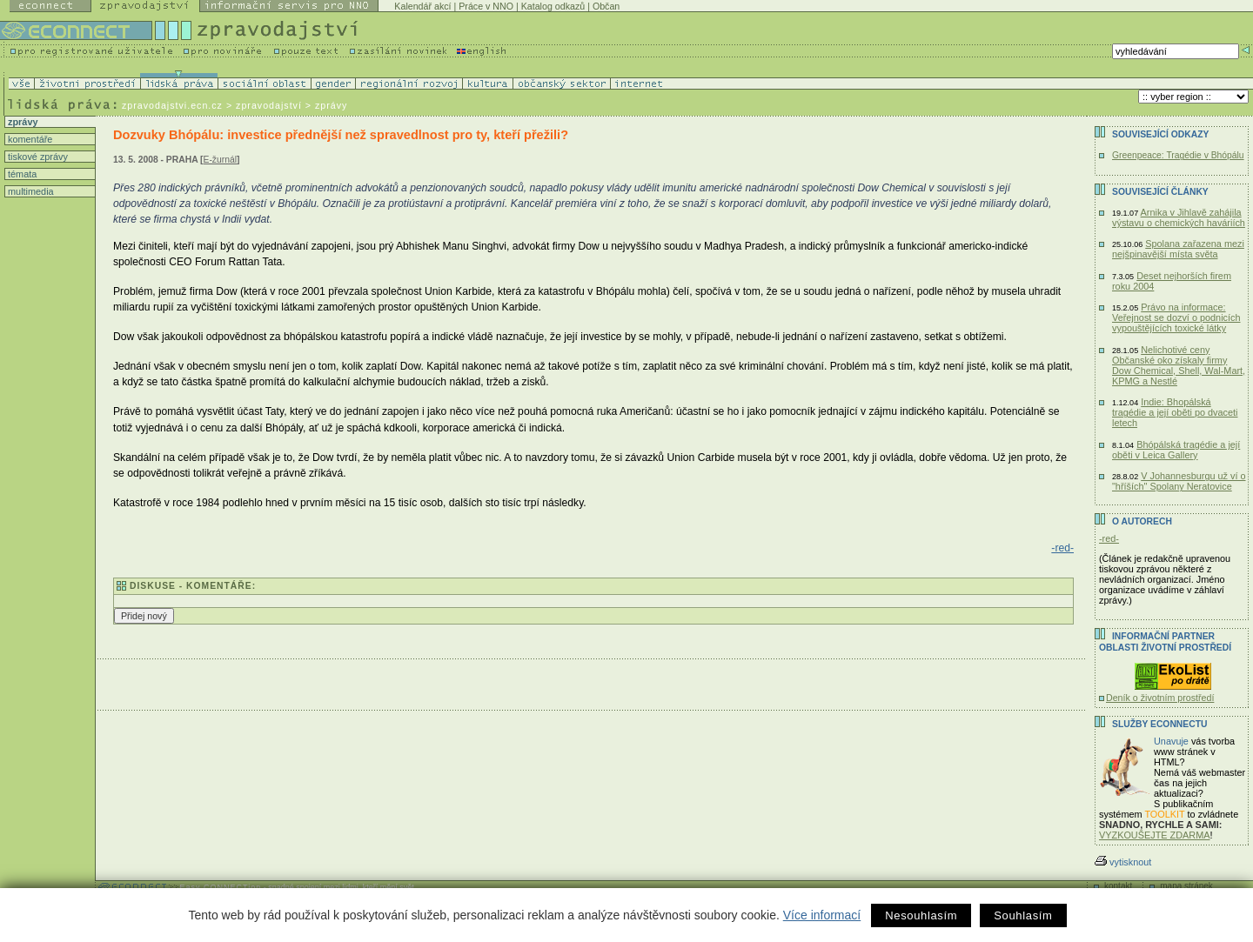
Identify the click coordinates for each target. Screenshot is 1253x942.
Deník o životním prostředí (1160, 697)
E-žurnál (220, 159)
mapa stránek (1186, 886)
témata (21, 174)
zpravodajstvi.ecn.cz (172, 105)
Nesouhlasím (921, 915)
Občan (606, 6)
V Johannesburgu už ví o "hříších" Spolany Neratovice (1179, 481)
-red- (1062, 548)
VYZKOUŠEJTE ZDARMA (1154, 835)
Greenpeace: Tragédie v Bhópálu (1178, 155)
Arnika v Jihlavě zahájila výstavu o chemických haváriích (1178, 217)
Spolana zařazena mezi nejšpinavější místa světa (1178, 248)
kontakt (1118, 886)
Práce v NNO (486, 6)
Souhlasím (1023, 915)
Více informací (822, 915)
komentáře (28, 139)
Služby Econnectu (1159, 724)
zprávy (21, 122)
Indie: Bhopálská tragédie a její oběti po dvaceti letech (1175, 412)
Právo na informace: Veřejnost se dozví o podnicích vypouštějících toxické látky (1176, 317)
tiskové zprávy (36, 156)
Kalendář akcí (422, 6)
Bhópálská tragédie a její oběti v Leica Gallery (1176, 449)
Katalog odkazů (553, 6)
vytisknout (1123, 862)
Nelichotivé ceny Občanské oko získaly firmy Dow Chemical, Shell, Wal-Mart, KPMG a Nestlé (1178, 365)
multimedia (29, 191)
